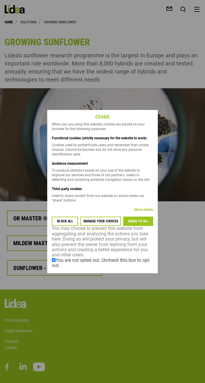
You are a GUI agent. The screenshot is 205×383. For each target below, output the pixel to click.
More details (143, 210)
